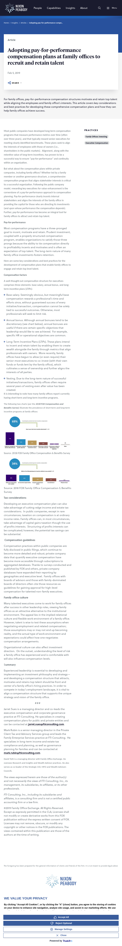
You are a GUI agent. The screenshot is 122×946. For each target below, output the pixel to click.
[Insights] (70, 8)
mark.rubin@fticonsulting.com (22, 753)
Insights (14, 23)
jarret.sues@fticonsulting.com (46, 724)
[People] (37, 8)
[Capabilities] (53, 8)
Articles (24, 23)
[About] (84, 8)
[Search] (99, 8)
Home (6, 23)
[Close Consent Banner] (61, 935)
